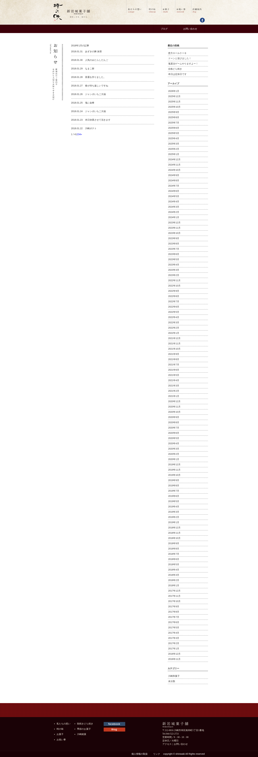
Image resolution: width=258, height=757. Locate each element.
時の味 (60, 729)
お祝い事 (61, 739)
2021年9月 (173, 354)
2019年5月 (173, 501)
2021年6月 (173, 369)
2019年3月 (173, 511)
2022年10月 (174, 285)
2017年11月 (174, 596)
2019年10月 (174, 475)
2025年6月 (173, 128)
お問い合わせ (190, 28)
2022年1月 (173, 333)
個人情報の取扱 (139, 754)
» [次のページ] (81, 134)
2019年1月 (173, 522)
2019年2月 (173, 517)
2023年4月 (173, 264)
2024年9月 (173, 175)
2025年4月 (173, 138)
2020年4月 (173, 443)
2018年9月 (173, 543)
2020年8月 (173, 422)
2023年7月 (173, 249)
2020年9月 (173, 417)
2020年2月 (173, 454)
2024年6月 (173, 191)
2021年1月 (173, 396)
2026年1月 (173, 91)
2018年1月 (173, 585)
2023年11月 (174, 227)
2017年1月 (173, 648)
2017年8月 (173, 611)
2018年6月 (173, 559)
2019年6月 (173, 496)
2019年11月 (174, 469)
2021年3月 (173, 385)
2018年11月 (174, 533)
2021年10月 (174, 348)
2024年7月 (173, 185)
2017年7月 (173, 617)
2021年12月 (174, 338)
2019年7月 (173, 490)
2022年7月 (173, 301)
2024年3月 (173, 206)
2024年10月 (174, 170)
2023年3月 (173, 270)
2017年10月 (174, 601)
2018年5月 (173, 564)
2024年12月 (174, 159)
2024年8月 (173, 180)
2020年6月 (173, 433)
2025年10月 (174, 107)
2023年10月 (174, 233)
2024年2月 (173, 212)
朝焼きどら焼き (85, 723)
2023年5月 (173, 259)
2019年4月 (173, 506)
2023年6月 (173, 254)
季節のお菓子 (84, 729)
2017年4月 (173, 632)
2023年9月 (173, 238)
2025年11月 (174, 101)
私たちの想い (63, 723)
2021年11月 (174, 343)
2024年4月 (173, 201)
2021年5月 (173, 375)
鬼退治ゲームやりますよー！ (183, 63)
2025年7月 (173, 122)
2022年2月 (173, 327)
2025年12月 (174, 96)
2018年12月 (174, 527)
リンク (156, 754)
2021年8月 (173, 359)
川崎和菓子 (174, 676)
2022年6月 (173, 306)
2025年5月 (173, 133)
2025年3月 (173, 143)
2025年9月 (173, 112)
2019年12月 (174, 464)
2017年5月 (173, 627)
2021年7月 (173, 364)
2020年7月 (173, 427)
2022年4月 (173, 317)
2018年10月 (174, 538)
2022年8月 (173, 296)
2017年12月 (174, 590)
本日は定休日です (177, 74)
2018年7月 (173, 554)
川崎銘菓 (81, 734)
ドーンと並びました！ (179, 58)
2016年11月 (174, 659)
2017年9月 (173, 606)
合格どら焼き (175, 69)
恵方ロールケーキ (177, 53)
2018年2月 (173, 580)
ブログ (164, 28)
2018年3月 (173, 575)
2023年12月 (174, 222)
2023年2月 (173, 275)
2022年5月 (173, 312)
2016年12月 (174, 653)
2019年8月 (173, 485)
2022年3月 (173, 322)
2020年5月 (173, 438)
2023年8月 (173, 243)
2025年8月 (173, 117)
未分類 (171, 681)
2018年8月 (173, 548)
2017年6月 (173, 622)
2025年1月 (173, 154)
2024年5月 (173, 196)
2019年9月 (173, 480)
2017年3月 (173, 638)
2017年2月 (173, 643)
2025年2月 (173, 149)
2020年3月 (173, 448)
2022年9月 (173, 291)
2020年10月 (174, 412)
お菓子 (60, 734)
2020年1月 (173, 459)
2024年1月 (173, 217)
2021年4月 (173, 380)
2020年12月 (174, 401)
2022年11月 (174, 280)
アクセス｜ (168, 744)
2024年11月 (174, 164)
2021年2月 (173, 391)
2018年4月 (173, 569)
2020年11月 (174, 406)
